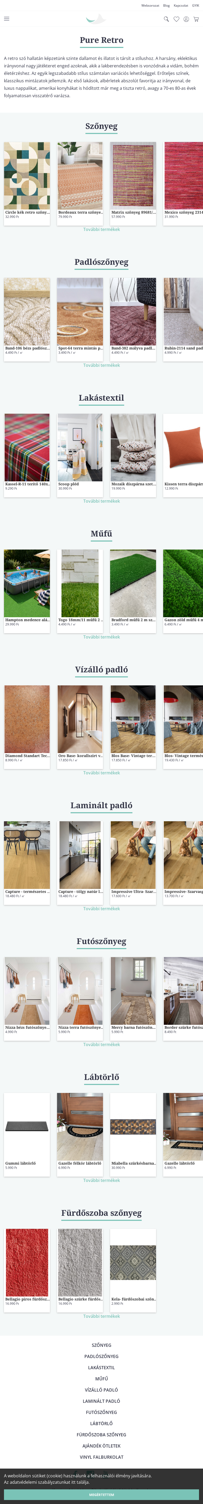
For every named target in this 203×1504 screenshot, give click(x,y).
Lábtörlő (101, 1423)
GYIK (195, 5)
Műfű (101, 1379)
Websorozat (150, 5)
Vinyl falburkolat (101, 1457)
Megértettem (101, 1494)
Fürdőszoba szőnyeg (101, 1435)
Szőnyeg (101, 1345)
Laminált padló (101, 1401)
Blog (166, 5)
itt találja (80, 1482)
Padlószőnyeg (101, 1356)
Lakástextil (101, 1368)
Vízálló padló (101, 1390)
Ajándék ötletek (101, 1446)
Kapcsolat (181, 5)
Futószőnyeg (101, 1412)
